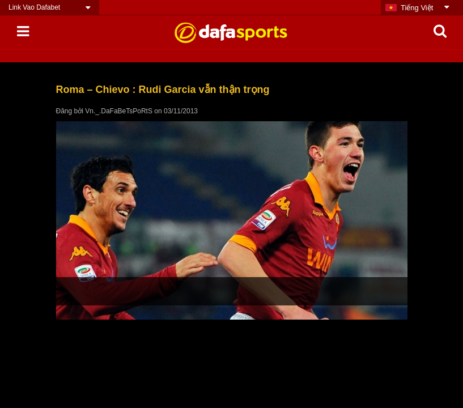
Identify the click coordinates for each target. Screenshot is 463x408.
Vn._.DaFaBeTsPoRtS (118, 111)
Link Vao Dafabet (34, 7)
